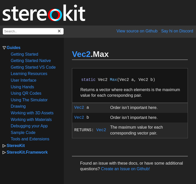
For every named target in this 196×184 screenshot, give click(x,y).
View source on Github (137, 31)
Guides (13, 47)
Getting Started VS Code (33, 67)
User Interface (23, 80)
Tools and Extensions (30, 139)
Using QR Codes (26, 93)
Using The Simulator (29, 100)
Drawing (18, 106)
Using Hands (22, 87)
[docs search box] (33, 31)
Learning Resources (29, 73)
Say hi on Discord (177, 31)
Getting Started (24, 54)
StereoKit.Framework (27, 152)
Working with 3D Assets (32, 113)
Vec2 (81, 54)
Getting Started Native (31, 60)
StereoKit (16, 145)
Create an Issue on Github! (125, 169)
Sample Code (23, 132)
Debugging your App (29, 126)
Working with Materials (31, 119)
